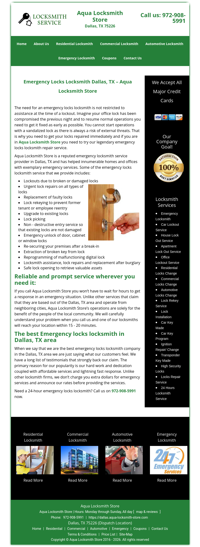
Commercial (76, 529)
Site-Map (126, 534)
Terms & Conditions (82, 534)
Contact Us (132, 58)
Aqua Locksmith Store (40, 142)
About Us (41, 43)
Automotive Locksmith (164, 43)
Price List (108, 534)
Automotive (98, 529)
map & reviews (147, 512)
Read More (33, 480)
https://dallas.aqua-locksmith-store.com (118, 517)
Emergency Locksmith (76, 58)
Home (21, 43)
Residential (54, 529)
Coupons (109, 58)
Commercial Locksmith (119, 43)
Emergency (120, 529)
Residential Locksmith (74, 43)
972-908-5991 (174, 18)
